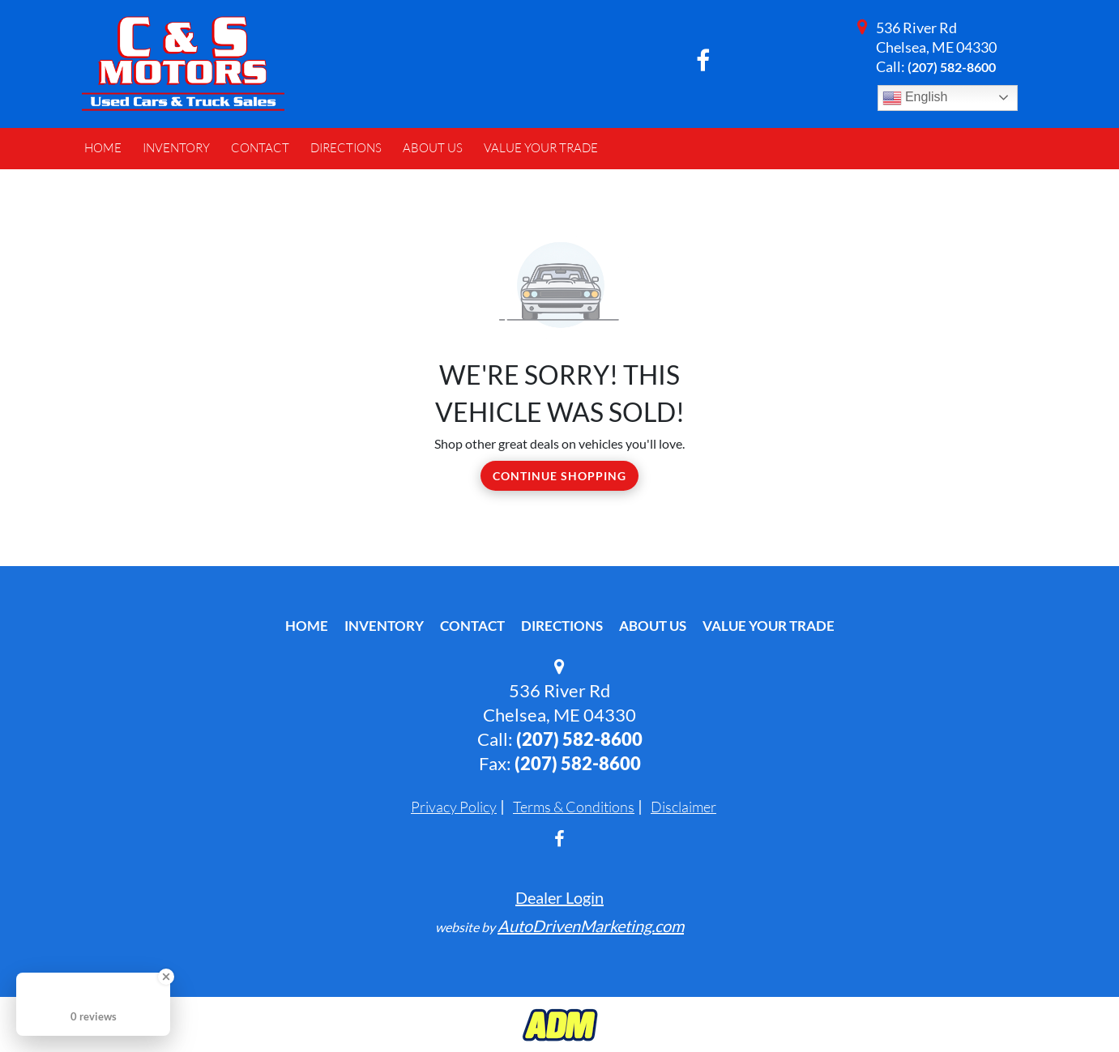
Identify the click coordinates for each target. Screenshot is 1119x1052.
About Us (652, 625)
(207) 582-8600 (952, 67)
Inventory (384, 625)
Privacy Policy (454, 807)
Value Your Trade (769, 625)
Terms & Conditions (573, 807)
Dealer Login (559, 897)
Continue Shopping (559, 476)
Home (306, 625)
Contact (472, 625)
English (915, 98)
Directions (562, 625)
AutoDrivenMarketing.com (591, 925)
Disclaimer (683, 807)
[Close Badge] (166, 977)
